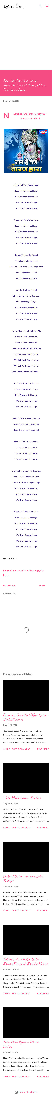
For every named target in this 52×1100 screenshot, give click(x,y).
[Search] (40, 5)
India (12, 585)
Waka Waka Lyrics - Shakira (22, 798)
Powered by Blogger (26, 1092)
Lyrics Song (14, 6)
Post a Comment (21, 749)
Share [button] (42, 585)
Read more (43, 749)
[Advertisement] (26, 42)
